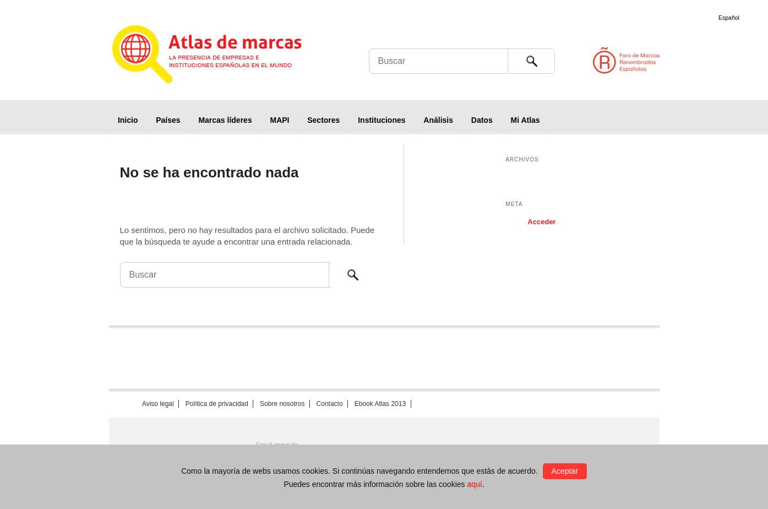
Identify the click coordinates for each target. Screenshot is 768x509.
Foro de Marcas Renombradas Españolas (721, 60)
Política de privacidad (217, 404)
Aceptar (565, 471)
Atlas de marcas (220, 56)
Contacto (330, 404)
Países (168, 120)
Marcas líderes (225, 120)
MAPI (279, 120)
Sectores (323, 120)
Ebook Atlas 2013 (380, 404)
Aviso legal (158, 404)
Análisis (438, 120)
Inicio (128, 120)
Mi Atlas (525, 120)
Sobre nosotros (282, 404)
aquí (474, 484)
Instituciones (381, 120)
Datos (482, 120)
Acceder (541, 222)
